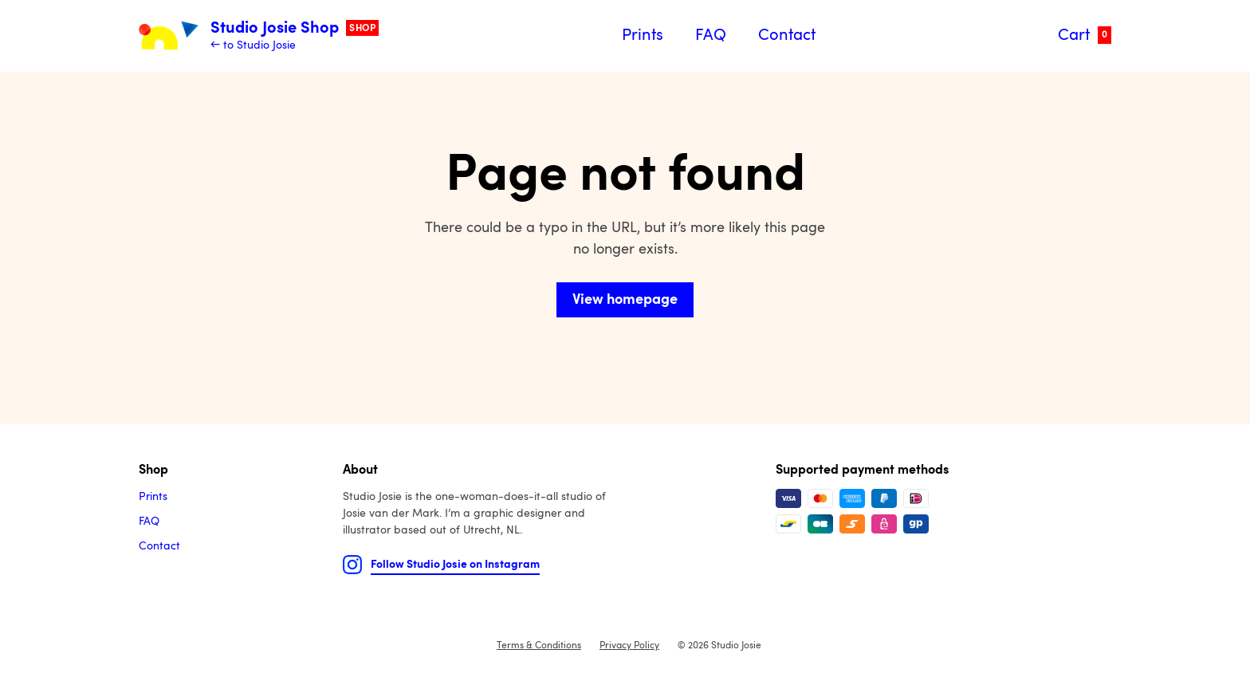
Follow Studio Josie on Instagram (455, 564)
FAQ (710, 36)
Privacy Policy (629, 646)
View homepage (625, 300)
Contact (787, 36)
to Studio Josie (259, 45)
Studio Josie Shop (294, 29)
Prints (642, 36)
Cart (1084, 35)
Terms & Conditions (539, 646)
